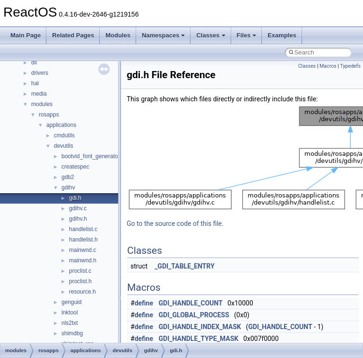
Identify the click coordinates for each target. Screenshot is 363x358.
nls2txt (69, 323)
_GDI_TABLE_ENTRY (185, 266)
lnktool (69, 312)
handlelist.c (83, 229)
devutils (63, 146)
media (39, 93)
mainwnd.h (82, 260)
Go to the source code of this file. (175, 223)
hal (35, 83)
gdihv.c (77, 208)
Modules (117, 35)
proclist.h (80, 281)
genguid (71, 302)
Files (247, 35)
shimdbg (72, 333)
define (144, 303)
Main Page (25, 35)
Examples (282, 35)
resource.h (82, 291)
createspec (75, 166)
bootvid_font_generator (90, 156)
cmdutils (64, 135)
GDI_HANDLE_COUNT (191, 303)
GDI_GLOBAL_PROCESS (194, 315)
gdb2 (67, 177)
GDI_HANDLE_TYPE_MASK (199, 338)
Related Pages (73, 35)
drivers (39, 73)
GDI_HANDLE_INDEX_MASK (200, 327)
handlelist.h (83, 239)
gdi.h (75, 198)
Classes (210, 35)
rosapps (49, 114)
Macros (328, 66)
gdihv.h (78, 218)
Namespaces (163, 35)
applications (61, 125)
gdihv (68, 187)
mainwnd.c (82, 250)
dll (34, 62)
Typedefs (350, 66)
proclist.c (80, 271)
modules (41, 104)
